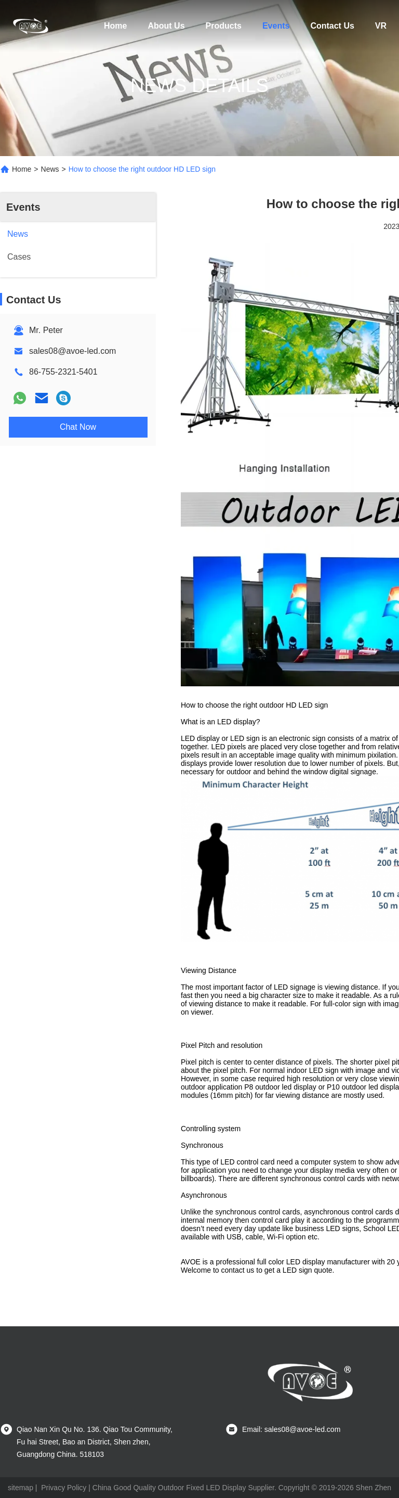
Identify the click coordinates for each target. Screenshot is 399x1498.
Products (224, 25)
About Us (166, 25)
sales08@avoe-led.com (72, 351)
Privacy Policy (63, 1487)
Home (115, 25)
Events (275, 25)
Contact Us (332, 25)
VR (381, 25)
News (50, 169)
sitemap (20, 1487)
